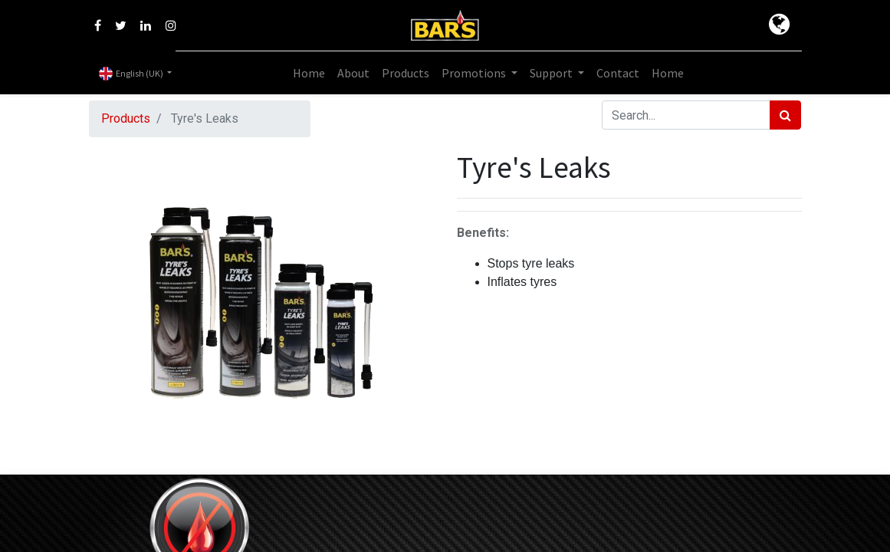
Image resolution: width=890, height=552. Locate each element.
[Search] (785, 115)
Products (125, 118)
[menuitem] (309, 73)
